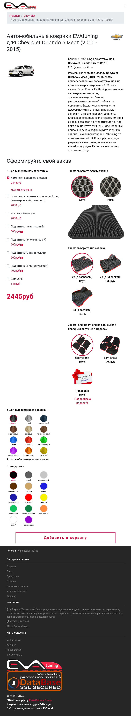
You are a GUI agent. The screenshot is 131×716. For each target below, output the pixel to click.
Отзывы (11, 581)
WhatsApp (14, 650)
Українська (24, 550)
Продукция (13, 576)
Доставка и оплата (17, 586)
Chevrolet (29, 15)
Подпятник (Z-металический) (29, 265)
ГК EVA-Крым (14, 654)
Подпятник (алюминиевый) (28, 239)
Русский (11, 550)
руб (16, 182)
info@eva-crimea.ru (18, 626)
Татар (35, 550)
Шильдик (17, 278)
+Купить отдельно (21, 189)
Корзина (11, 596)
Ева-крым (14, 640)
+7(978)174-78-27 (18, 621)
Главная (14, 15)
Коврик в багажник (23, 213)
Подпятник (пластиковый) (28, 226)
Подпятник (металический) (28, 252)
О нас (10, 571)
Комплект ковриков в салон (29, 177)
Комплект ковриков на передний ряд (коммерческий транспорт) (35, 198)
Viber (11, 645)
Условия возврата (17, 591)
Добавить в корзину (65, 538)
